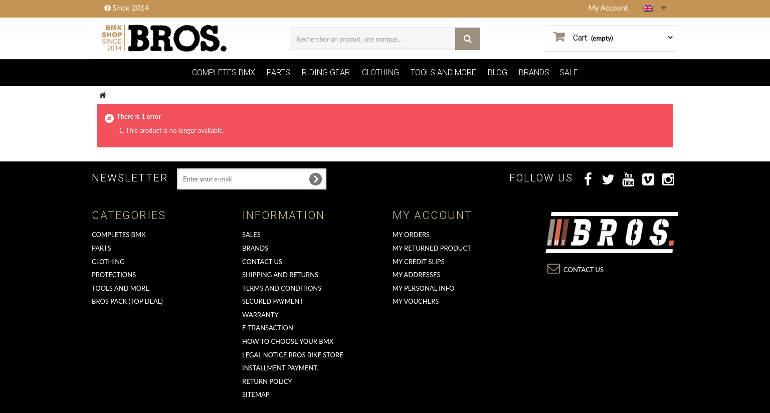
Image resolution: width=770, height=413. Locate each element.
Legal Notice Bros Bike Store (292, 355)
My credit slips (419, 262)
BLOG (497, 72)
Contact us (262, 262)
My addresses (416, 275)
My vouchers (416, 301)
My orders (411, 235)
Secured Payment (272, 301)
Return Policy (267, 381)
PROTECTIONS (114, 275)
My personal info (424, 288)
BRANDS (534, 72)
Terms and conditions (281, 288)
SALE (568, 72)
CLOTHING (380, 72)
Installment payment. (280, 368)
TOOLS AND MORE (443, 72)
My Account (608, 7)
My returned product (432, 248)
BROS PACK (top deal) (127, 301)
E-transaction (267, 328)
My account (432, 215)
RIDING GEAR (326, 72)
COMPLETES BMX (223, 72)
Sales (251, 235)
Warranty (260, 315)
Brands (255, 248)
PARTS (278, 72)
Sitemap (256, 394)
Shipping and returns (280, 275)
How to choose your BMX (287, 341)
